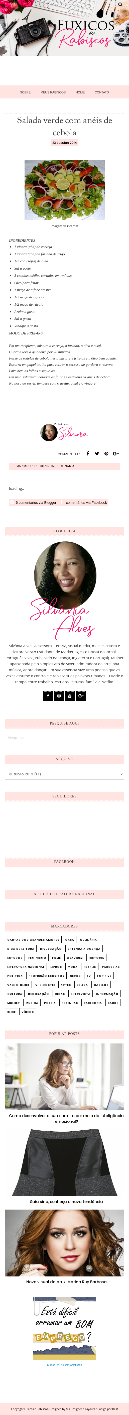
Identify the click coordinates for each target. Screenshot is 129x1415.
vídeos (28, 1012)
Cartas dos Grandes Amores (33, 940)
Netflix (89, 967)
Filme (56, 958)
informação (107, 994)
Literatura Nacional (26, 967)
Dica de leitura (20, 949)
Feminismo (37, 958)
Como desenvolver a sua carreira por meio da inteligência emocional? (66, 1118)
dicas (60, 994)
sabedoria (93, 1003)
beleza (82, 985)
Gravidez (75, 958)
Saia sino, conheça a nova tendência (66, 1201)
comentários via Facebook (83, 502)
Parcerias (111, 967)
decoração (38, 994)
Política (15, 976)
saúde (113, 1003)
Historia (96, 958)
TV (88, 976)
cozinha (47, 465)
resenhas (70, 1003)
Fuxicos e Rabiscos (36, 1409)
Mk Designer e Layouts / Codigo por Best (92, 1409)
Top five (104, 976)
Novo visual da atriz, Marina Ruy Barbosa (66, 1281)
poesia (50, 1003)
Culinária (66, 465)
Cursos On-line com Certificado (64, 1365)
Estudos (15, 958)
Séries (75, 976)
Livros (56, 967)
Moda (73, 967)
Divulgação (51, 949)
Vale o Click (18, 985)
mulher (13, 1003)
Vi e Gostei (45, 985)
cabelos (101, 985)
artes (66, 985)
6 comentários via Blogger (33, 502)
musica (32, 1003)
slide (11, 1012)
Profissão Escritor (46, 976)
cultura (14, 994)
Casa (69, 940)
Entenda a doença (84, 949)
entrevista (80, 994)
